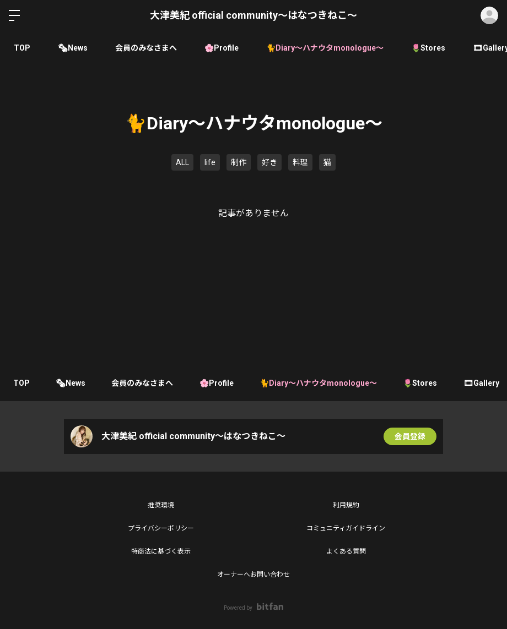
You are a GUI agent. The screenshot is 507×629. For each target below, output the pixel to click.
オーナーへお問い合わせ (253, 574)
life (209, 162)
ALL (182, 162)
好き (269, 162)
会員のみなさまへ (146, 47)
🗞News (73, 47)
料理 (300, 162)
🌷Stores (428, 47)
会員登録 (410, 436)
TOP (22, 47)
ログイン (489, 15)
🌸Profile (221, 47)
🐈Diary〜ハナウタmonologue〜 (325, 47)
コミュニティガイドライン (345, 528)
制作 (238, 162)
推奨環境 (161, 505)
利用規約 (346, 505)
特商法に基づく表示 (161, 551)
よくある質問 (346, 551)
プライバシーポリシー (161, 528)
